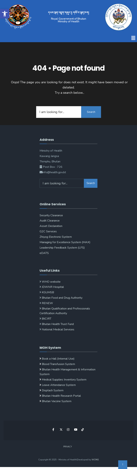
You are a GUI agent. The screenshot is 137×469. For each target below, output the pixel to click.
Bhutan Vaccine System (56, 401)
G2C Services (48, 231)
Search (91, 112)
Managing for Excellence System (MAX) (65, 242)
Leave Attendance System (59, 385)
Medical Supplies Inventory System (64, 380)
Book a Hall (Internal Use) (58, 359)
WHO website (51, 282)
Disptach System (52, 390)
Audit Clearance (50, 221)
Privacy (67, 446)
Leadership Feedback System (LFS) (62, 248)
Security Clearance (51, 215)
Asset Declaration (51, 226)
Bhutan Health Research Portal (61, 396)
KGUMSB (47, 292)
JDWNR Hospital (52, 287)
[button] (133, 38)
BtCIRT (46, 319)
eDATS (44, 253)
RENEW (47, 303)
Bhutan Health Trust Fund (57, 324)
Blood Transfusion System (58, 364)
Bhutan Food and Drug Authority (61, 298)
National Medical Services (57, 329)
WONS (95, 459)
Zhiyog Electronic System (56, 237)
